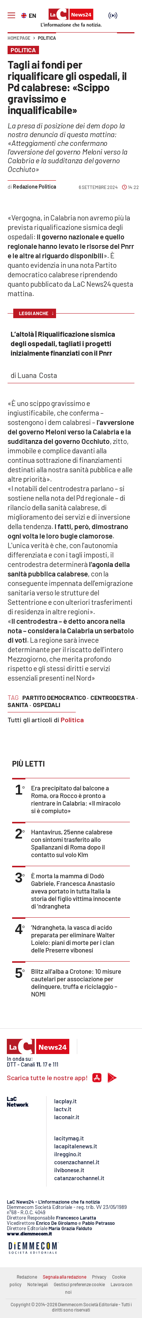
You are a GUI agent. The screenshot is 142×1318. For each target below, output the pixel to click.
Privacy (99, 1276)
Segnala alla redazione (64, 1276)
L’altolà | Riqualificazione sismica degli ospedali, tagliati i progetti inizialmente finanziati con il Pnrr (63, 343)
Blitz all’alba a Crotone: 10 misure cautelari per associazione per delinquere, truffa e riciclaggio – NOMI (76, 982)
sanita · (19, 704)
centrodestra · (114, 697)
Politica (47, 38)
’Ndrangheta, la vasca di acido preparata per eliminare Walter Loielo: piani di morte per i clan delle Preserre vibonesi (73, 938)
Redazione (27, 1276)
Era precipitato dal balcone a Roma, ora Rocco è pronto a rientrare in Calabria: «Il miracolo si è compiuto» (75, 799)
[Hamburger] (11, 15)
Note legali (37, 1284)
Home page (19, 38)
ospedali (46, 704)
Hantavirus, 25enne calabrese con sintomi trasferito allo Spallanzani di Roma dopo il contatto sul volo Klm (71, 843)
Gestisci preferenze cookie (79, 1284)
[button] (125, 42)
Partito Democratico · (55, 697)
